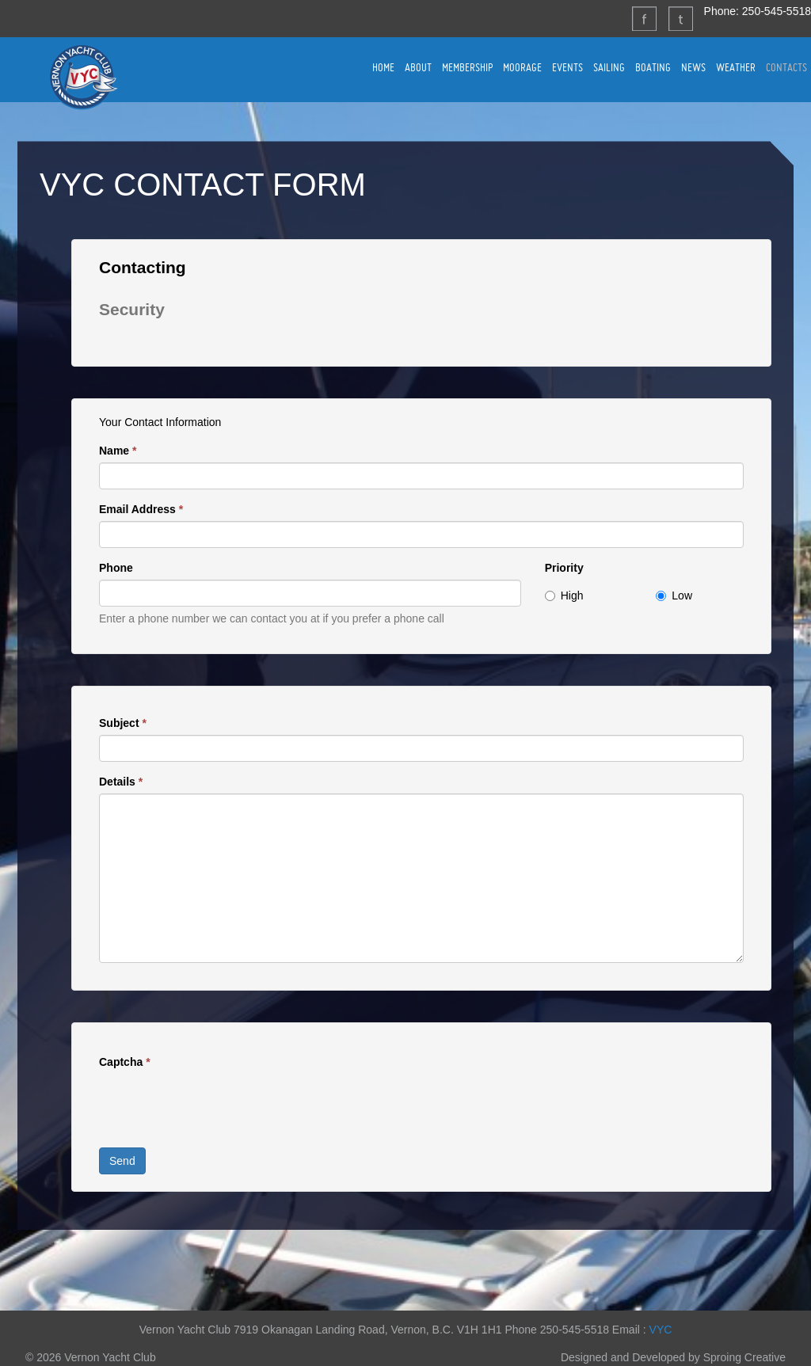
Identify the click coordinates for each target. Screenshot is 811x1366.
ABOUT (418, 67)
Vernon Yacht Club (83, 76)
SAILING (609, 67)
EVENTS (567, 67)
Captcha (124, 1062)
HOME (383, 67)
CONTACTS (786, 67)
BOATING (653, 67)
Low (674, 595)
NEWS (693, 67)
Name (117, 450)
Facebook (644, 18)
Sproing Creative (744, 1357)
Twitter (680, 18)
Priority (564, 567)
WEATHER (736, 67)
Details (121, 781)
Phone (116, 567)
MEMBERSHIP (467, 67)
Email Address (141, 509)
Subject (123, 723)
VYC (660, 1329)
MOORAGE (522, 67)
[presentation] (219, 1105)
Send (122, 1161)
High (564, 595)
